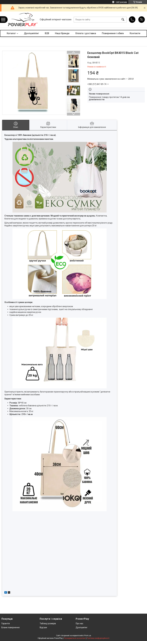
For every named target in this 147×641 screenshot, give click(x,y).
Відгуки (43, 627)
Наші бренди (62, 33)
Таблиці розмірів (48, 623)
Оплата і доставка (85, 33)
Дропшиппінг (31, 33)
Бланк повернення (10, 627)
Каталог (11, 33)
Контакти (135, 33)
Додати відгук (141, 19)
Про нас (79, 623)
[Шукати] (122, 19)
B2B (47, 33)
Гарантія (5, 623)
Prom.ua (87, 636)
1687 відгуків (121, 2)
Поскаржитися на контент (75, 638)
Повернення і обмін (113, 33)
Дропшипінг (81, 627)
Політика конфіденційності (98, 638)
